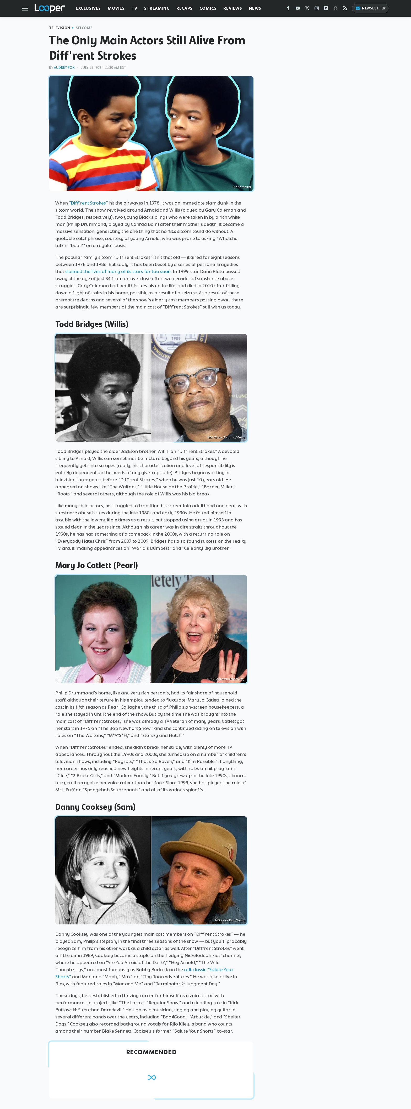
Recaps (184, 8)
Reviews (232, 8)
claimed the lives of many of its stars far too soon (118, 271)
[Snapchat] (335, 9)
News (255, 8)
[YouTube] (297, 9)
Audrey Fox (64, 67)
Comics (208, 8)
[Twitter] (307, 9)
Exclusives (88, 8)
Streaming (157, 8)
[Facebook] (288, 9)
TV (134, 8)
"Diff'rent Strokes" (88, 203)
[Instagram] (316, 9)
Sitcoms (84, 28)
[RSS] (345, 9)
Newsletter (370, 8)
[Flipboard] (326, 9)
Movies (116, 8)
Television (59, 28)
